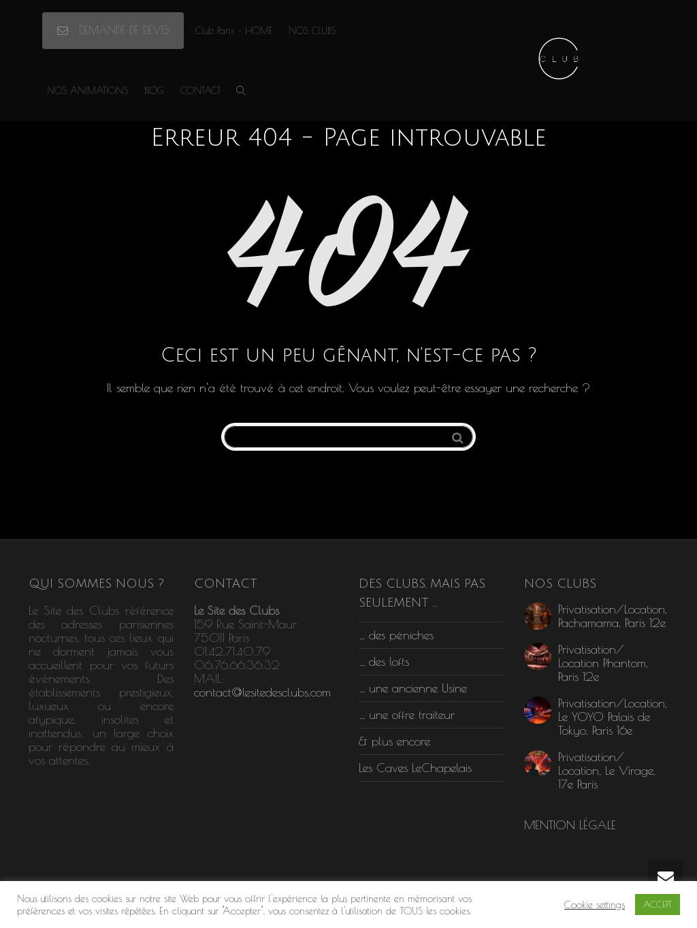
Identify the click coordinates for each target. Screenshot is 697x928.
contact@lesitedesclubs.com (262, 692)
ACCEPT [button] (657, 904)
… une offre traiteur (407, 714)
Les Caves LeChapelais (415, 768)
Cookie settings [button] (594, 904)
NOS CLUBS (312, 30)
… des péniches (396, 635)
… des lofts (384, 661)
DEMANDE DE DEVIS (113, 30)
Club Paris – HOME (233, 30)
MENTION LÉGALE (570, 825)
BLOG (154, 90)
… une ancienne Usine (413, 688)
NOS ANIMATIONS (87, 90)
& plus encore (394, 741)
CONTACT (200, 90)
